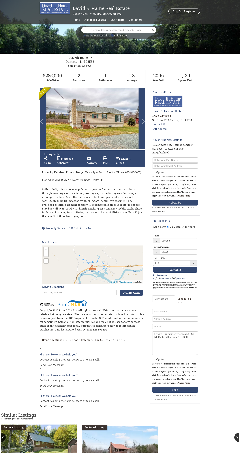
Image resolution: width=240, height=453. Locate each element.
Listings (57, 340)
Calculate (175, 269)
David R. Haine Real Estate (101, 8)
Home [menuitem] (76, 19)
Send (175, 389)
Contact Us (159, 124)
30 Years (173, 226)
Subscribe (175, 202)
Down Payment (161, 246)
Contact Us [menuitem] (135, 19)
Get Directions (131, 292)
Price (156, 235)
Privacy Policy (183, 195)
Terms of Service (157, 399)
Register (189, 11)
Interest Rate (160, 258)
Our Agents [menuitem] (117, 19)
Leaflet (114, 282)
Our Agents (160, 128)
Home (45, 340)
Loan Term (159, 226)
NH (67, 340)
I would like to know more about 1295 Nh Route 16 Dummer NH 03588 (175, 343)
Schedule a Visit (184, 300)
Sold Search (121, 35)
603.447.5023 (80, 13)
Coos (75, 340)
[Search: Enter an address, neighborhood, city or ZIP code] (115, 30)
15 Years (188, 226)
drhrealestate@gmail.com (106, 13)
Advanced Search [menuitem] (95, 19)
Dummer (86, 340)
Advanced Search (97, 35)
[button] (153, 30)
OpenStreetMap (126, 282)
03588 (98, 340)
